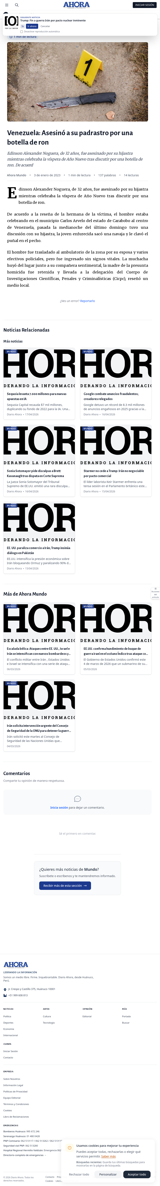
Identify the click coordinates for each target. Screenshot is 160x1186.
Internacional (10, 1035)
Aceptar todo (137, 1174)
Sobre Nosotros (11, 1078)
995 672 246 (32, 1131)
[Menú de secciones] (6, 5)
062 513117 (27, 1140)
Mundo (17, 14)
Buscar (125, 1022)
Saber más (108, 1156)
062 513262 (41, 1140)
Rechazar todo (79, 1174)
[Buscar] (16, 5)
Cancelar (45, 29)
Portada (126, 1016)
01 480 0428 (33, 1136)
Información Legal (13, 1085)
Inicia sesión (59, 807)
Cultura (47, 1016)
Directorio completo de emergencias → (24, 1155)
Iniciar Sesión (144, 5)
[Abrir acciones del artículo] (155, 593)
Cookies (7, 1110)
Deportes (8, 1022)
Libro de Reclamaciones (16, 1116)
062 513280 (31, 1145)
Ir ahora (32, 29)
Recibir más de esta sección (65, 886)
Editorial (87, 1016)
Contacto (8, 1057)
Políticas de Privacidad (15, 1091)
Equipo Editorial (12, 1097)
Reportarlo (87, 301)
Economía (8, 1028)
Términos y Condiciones (16, 1104)
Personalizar (108, 1174)
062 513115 (56, 1140)
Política (7, 1016)
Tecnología (49, 1022)
